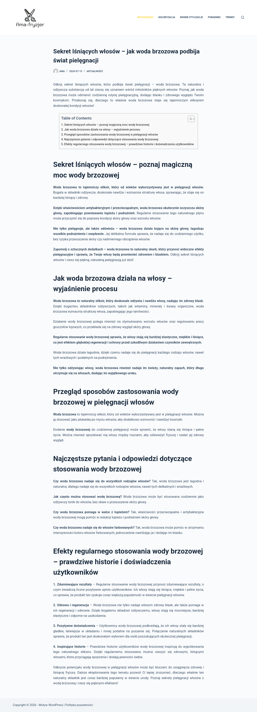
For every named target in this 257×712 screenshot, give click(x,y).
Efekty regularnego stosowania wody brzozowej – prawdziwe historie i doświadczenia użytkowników (129, 144)
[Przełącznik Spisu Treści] (189, 118)
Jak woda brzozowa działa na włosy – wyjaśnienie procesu (102, 129)
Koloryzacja (166, 17)
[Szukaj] (242, 17)
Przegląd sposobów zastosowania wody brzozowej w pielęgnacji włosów (111, 134)
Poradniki (214, 17)
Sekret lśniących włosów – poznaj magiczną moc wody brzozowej (106, 124)
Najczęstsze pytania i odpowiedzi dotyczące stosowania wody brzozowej (111, 139)
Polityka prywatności (79, 705)
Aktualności (145, 17)
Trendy (230, 17)
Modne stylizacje (191, 17)
